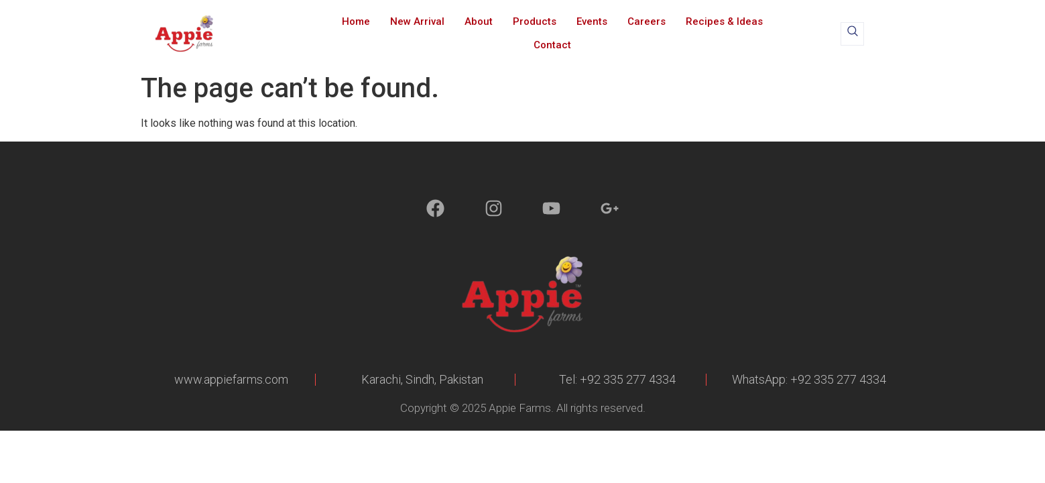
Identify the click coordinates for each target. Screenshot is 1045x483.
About (479, 21)
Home (356, 21)
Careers (646, 21)
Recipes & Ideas (724, 21)
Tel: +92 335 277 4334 (617, 379)
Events (591, 21)
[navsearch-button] (852, 34)
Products (534, 21)
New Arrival (417, 21)
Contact (552, 45)
